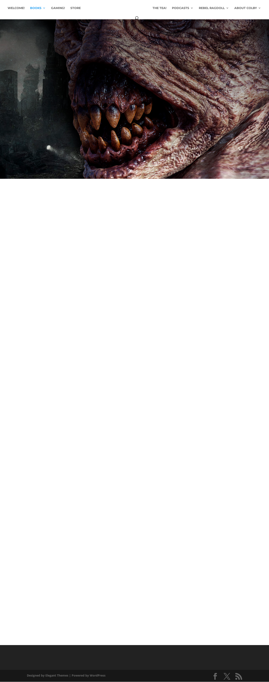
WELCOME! (28, 8)
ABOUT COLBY (132, 18)
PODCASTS (195, 8)
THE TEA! (175, 8)
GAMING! (70, 8)
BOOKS (48, 8)
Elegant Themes (56, 675)
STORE (88, 8)
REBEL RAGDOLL (227, 8)
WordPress (97, 675)
